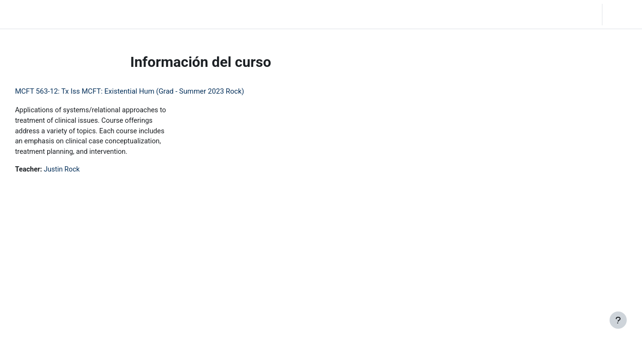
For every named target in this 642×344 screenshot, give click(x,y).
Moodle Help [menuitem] (210, 14)
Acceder (621, 14)
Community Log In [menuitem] (153, 14)
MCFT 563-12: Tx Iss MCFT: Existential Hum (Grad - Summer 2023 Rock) (150, 91)
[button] (542, 14)
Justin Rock (85, 171)
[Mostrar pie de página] (618, 320)
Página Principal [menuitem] (91, 14)
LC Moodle (29, 14)
